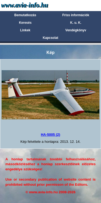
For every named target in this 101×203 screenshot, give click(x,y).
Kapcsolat (50, 38)
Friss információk (75, 15)
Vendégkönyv (75, 30)
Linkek (25, 30)
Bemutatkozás (25, 15)
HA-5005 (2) (50, 135)
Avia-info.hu (34, 5)
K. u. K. (75, 23)
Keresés (25, 23)
